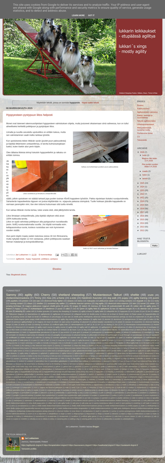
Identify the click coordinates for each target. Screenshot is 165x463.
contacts (63, 330)
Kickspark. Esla (56, 343)
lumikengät (16, 387)
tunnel (143, 303)
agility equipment (129, 351)
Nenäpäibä (119, 343)
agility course (60, 327)
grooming (95, 366)
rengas (75, 306)
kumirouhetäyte (144, 382)
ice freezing (109, 372)
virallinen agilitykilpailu (134, 337)
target (63, 414)
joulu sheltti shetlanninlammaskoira (64, 374)
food (47, 364)
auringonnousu (130, 319)
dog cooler (88, 330)
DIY (99, 324)
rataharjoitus (18, 400)
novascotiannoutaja (53, 390)
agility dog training (68, 319)
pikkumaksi (93, 335)
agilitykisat (104, 309)
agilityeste (34, 353)
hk (85, 369)
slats (16, 324)
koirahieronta (128, 379)
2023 (142, 190)
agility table (99, 311)
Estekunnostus (143, 109)
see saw (67, 317)
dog (69, 358)
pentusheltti (25, 393)
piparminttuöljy (72, 393)
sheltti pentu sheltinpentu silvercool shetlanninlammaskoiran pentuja (99, 317)
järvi (40, 377)
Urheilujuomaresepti (145, 124)
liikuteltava (132, 385)
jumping (153, 374)
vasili (121, 337)
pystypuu (54, 259)
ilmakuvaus (120, 372)
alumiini (107, 319)
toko (92, 337)
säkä (68, 309)
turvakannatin (63, 416)
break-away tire (28, 330)
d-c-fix (40, 358)
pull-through (112, 335)
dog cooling (108, 358)
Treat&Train (134, 348)
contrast (135, 356)
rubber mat (51, 403)
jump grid (76, 332)
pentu (66, 306)
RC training (26, 345)
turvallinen (74, 416)
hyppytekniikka (150, 314)
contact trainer (52, 330)
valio (139, 416)
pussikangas (137, 335)
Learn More (78, 15)
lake (64, 385)
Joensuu (94, 306)
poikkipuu (45, 259)
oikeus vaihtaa (132, 390)
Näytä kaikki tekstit (90, 102)
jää (45, 377)
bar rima (38, 356)
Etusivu (57, 268)
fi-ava (128, 361)
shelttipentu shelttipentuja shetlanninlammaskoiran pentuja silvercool (31, 411)
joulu (8, 317)
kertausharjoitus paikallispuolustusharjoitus (44, 379)
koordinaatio (52, 382)
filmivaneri (9, 364)
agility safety (24, 353)
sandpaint (155, 335)
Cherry (45, 294)
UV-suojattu (30, 327)
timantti (107, 414)
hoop (108, 369)
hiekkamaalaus (47, 369)
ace (43, 351)
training (37, 324)
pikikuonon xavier (106, 301)
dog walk (111, 298)
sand (117, 403)
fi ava (121, 361)
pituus (103, 335)
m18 (35, 387)
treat (130, 317)
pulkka (114, 395)
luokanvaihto (27, 387)
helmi (144, 175)
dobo (62, 358)
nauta (157, 332)
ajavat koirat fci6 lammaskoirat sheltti (129, 353)
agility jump (151, 306)
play (81, 393)
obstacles (115, 390)
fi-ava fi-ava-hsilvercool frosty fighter (144, 361)
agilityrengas (78, 353)
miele (84, 387)
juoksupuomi (96, 332)
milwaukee (92, 387)
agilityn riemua (67, 353)
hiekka (37, 369)
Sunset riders (116, 348)
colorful (127, 356)
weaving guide (11, 340)
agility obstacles (84, 319)
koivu (19, 382)
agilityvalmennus (119, 327)
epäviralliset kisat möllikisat (79, 361)
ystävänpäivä (127, 419)
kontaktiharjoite (29, 382)
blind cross (84, 356)
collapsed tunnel (80, 314)
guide (103, 366)
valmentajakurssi (77, 324)
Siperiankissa (32, 314)
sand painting (126, 403)
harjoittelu (153, 366)
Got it (91, 15)
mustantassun (141, 387)
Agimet (103, 340)
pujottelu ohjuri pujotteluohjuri (45, 395)
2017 (142, 212)
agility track (97, 319)
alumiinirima (149, 353)
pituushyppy (56, 317)
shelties (40, 303)
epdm (97, 330)
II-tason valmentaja (26, 343)
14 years (34, 340)
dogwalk (140, 301)
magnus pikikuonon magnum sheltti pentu (42, 306)
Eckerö (111, 340)
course (8, 358)
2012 (142, 230)
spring (47, 337)
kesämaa (65, 379)
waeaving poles (62, 419)
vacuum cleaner (129, 416)
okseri (56, 322)
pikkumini (44, 393)
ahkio (130, 327)
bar (7, 330)
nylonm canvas (77, 390)
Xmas (27, 351)
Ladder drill (30, 311)
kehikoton (110, 377)
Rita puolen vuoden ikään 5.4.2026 (150, 165)
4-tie (53, 340)
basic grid (142, 319)
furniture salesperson (86, 364)
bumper (93, 356)
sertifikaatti (13, 337)
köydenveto (49, 385)
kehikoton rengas (121, 377)
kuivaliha (102, 382)
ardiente (15, 356)
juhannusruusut (134, 374)
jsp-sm (55, 332)
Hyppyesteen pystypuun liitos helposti (29, 114)
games (86, 366)
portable (16, 395)
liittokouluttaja (143, 385)
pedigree (16, 393)
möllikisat (45, 317)
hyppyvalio (99, 372)
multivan (131, 387)
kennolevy (12, 379)
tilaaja (100, 414)
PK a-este (155, 343)
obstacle (41, 335)
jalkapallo (140, 372)
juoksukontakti (116, 306)
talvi (134, 303)
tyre (10, 311)
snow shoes (76, 411)
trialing (18, 416)
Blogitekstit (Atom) (18, 275)
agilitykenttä (45, 314)
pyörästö (105, 398)
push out (9, 398)
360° (47, 340)
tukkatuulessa (28, 416)
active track (51, 351)
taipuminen (42, 414)
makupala (91, 301)
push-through (125, 335)
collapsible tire (111, 311)
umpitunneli (139, 317)
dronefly (140, 358)
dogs (125, 358)
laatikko (57, 385)
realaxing (52, 400)
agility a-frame (86, 311)
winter (152, 303)
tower (148, 414)
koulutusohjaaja (74, 382)
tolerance (115, 414)
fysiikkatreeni (100, 364)
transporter (9, 416)
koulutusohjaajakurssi (89, 382)
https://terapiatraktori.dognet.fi (56, 445)
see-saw (36, 301)
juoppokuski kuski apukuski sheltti (25, 377)
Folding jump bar (11, 343)
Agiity (73, 340)
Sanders (75, 311)
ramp (148, 398)
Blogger (96, 427)
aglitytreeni (111, 353)
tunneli (156, 309)
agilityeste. (20, 259)
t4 (35, 414)
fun (155, 330)
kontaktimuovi (41, 382)
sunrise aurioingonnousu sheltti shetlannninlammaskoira (137, 411)
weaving (18, 311)
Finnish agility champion (133, 340)
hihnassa (72, 369)
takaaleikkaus (53, 414)
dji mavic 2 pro (75, 330)
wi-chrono (98, 419)
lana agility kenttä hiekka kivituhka (80, 385)
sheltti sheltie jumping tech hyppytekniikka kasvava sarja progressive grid (30, 408)
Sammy (11, 294)
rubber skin (138, 306)
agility (28, 294)
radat (133, 398)
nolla (42, 390)
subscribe (105, 411)
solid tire (38, 337)
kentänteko (109, 332)
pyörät (113, 398)
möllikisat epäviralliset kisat (15, 390)
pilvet (51, 393)
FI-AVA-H (119, 340)
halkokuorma (112, 366)
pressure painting (27, 395)
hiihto (79, 369)
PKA (10, 345)
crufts (33, 358)
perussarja (67, 335)
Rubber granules (43, 311)
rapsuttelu (155, 398)
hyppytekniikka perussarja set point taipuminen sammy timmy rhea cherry (68, 372)
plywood (85, 322)
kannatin (95, 377)
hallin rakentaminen (130, 366)
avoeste (22, 356)
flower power (137, 314)
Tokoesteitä (142, 140)
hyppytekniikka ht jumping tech (31, 372)
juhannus (123, 374)
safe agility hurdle (64, 403)
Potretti (16, 345)
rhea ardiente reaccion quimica (83, 400)
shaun (29, 303)
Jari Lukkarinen (32, 438)
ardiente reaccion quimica (80, 303)
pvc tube (87, 398)
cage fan (40, 330)
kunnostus (155, 382)
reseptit (67, 400)
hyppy (28, 259)
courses (16, 358)
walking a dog (74, 419)
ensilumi (21, 361)
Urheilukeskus (145, 348)
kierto (73, 379)
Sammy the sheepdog (60, 311)
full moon (73, 364)
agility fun (141, 351)
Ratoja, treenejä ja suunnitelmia (144, 116)
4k (68, 340)
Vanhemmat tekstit (118, 268)
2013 (142, 227)
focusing (40, 364)
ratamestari (28, 400)
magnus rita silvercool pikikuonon (51, 387)
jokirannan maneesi (43, 374)
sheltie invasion (26, 337)
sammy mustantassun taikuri (103, 403)
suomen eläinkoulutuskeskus (15, 414)
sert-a (13, 406)
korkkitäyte (63, 382)
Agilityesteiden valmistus (147, 112)
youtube (117, 419)
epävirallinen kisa (41, 361)
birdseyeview (68, 356)
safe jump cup (86, 403)
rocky (157, 301)
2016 (142, 216)
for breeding (56, 364)
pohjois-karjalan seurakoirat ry (103, 322)
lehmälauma (109, 385)
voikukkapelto (151, 337)
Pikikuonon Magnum (16, 314)
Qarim (82, 309)
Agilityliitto (95, 340)
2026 (142, 152)
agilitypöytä (105, 327)
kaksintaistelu (72, 377)
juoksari (86, 332)
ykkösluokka (108, 419)
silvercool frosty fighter (53, 301)
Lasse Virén (77, 343)
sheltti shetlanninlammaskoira (100, 408)
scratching (136, 403)
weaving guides (87, 419)
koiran (138, 379)
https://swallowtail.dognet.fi (104, 445)
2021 (142, 198)
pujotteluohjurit (105, 395)
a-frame (60, 298)
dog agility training (94, 358)
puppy (125, 298)
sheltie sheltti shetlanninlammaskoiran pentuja (87, 406)
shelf (33, 406)
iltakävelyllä (130, 372)
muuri (49, 322)
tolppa (129, 414)
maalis (145, 171)
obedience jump (90, 390)
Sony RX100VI (104, 348)
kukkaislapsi (132, 382)
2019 (142, 205)
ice (132, 311)
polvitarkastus (119, 393)
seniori (154, 403)
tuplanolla (112, 337)
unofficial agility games (88, 416)
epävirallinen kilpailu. (110, 330)
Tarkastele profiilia (28, 449)
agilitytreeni (89, 353)
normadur (12, 335)
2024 (142, 187)
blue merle (16, 330)
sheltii (143, 406)
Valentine (156, 348)
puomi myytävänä (151, 395)
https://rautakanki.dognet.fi (127, 445)
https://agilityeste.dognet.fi (32, 445)
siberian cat (145, 309)
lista (152, 385)
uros (100, 416)
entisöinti (30, 361)
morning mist (109, 387)
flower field (147, 330)
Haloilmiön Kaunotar (92, 298)
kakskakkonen (85, 377)
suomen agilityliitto (60, 337)
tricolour (46, 324)
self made (146, 403)
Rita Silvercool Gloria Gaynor (42, 345)
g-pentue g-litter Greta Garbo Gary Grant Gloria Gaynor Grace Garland (131, 364)
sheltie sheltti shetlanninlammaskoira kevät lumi (53, 406)
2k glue (150, 317)
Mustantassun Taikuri (107, 294)
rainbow (140, 398)
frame (65, 364)
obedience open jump (27, 335)
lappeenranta (98, 385)
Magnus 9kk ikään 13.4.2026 (149, 159)
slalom (84, 306)
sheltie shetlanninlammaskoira (115, 406)
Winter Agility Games (15, 351)
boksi (152, 319)
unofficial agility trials (60, 324)
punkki (128, 395)
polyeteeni (143, 393)
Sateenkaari (67, 345)
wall (88, 324)
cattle (100, 356)
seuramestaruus (23, 406)
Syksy (125, 348)
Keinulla (45, 343)
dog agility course (79, 358)
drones (148, 358)
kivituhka (92, 379)
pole (102, 393)
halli (120, 366)
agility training (140, 298)
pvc (143, 311)
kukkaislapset (36, 309)
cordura (154, 356)
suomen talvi (75, 337)
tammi (145, 178)
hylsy (137, 369)
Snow (104, 306)
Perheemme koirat (144, 133)
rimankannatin (136, 400)
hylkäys (124, 369)
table (85, 337)
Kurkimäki (67, 343)
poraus (8, 395)
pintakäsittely (60, 393)
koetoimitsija (117, 379)
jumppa (8, 377)
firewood (18, 364)
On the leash (145, 343)
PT (122, 324)
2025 (142, 183)
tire (149, 311)
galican (58, 366)
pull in (121, 395)
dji (46, 358)
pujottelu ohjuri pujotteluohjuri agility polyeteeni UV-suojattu (77, 395)
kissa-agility (82, 379)
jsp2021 (91, 374)
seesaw (128, 322)
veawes (15, 419)
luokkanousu (136, 332)
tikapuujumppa (79, 414)
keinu (80, 301)
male (67, 387)
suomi (30, 414)
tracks (155, 414)
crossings (25, 358)
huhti (144, 155)
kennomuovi (23, 379)
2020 (142, 201)
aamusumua (35, 351)
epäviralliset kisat (127, 330)
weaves (70, 301)
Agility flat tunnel (83, 340)
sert (7, 406)
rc (136, 309)
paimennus (143, 390)
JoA (116, 324)
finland (9, 309)
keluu (157, 377)
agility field (92, 309)
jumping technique (14, 306)
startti (97, 411)
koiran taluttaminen (149, 379)
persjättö (35, 393)
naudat (36, 390)
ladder (118, 332)
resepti (60, 400)
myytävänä (152, 387)
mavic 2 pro (76, 387)
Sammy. (57, 345)
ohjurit (123, 390)
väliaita (45, 419)
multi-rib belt (121, 387)
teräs (23, 324)
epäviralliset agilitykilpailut (58, 361)
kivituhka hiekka (103, 379)
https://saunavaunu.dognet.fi (81, 445)
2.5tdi (41, 340)
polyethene (152, 393)
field (138, 330)
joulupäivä (82, 374)
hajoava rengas (125, 309)
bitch (76, 356)
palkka (8, 393)
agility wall (83, 327)
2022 (142, 194)
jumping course (18, 317)
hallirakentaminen (12, 332)
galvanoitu (78, 366)
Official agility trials (132, 343)
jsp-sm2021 (65, 332)
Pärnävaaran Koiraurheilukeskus (138, 324)
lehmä (126, 332)
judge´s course (112, 374)
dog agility (99, 303)
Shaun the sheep (80, 345)
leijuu (118, 385)
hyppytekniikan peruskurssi (39, 332)
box (114, 309)
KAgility (37, 343)
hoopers (116, 369)
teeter (69, 414)
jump (25, 309)
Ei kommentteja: (46, 255)
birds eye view (56, 356)
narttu (29, 390)
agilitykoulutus (54, 353)
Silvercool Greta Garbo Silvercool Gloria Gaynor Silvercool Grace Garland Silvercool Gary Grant (64, 348)
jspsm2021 (100, 374)
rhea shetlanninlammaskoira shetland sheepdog (112, 400)
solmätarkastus (88, 411)
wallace (156, 311)
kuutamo (17, 385)
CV (138, 137)
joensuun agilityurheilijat (26, 374)
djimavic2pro (54, 358)
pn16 (87, 393)
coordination (145, 356)
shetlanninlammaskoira (17, 298)
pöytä (120, 322)
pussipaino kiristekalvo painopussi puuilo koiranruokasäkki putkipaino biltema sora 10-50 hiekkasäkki (48, 398)
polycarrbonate (132, 393)
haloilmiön (143, 366)
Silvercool (19, 327)
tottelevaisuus (138, 414)
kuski (10, 385)
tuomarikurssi (40, 416)
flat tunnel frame (29, 364)
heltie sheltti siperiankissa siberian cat (19, 369)
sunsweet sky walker (56, 303)
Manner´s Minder (96, 343)
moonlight (147, 332)
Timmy (38, 298)
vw (39, 419)
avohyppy (152, 327)
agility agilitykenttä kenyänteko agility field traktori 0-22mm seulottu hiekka (96, 351)
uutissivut (108, 416)
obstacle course (103, 390)
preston (25, 301)
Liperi (86, 343)
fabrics (114, 361)
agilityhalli (43, 353)
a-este (73, 298)
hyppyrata (123, 311)
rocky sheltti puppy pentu (36, 403)
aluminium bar (140, 327)
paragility (56, 335)
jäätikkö (51, 377)
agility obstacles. (11, 353)
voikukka (33, 419)
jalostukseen (150, 372)
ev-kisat (113, 314)
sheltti (151, 295)
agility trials (72, 327)
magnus (40, 322)
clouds (107, 356)
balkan (30, 356)
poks (137, 311)
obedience (50, 309)
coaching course (117, 356)
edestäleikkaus (11, 361)
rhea (49, 298)
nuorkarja (66, 390)
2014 (142, 223)
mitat (100, 387)
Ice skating (108, 324)
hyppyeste (36, 259)
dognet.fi (117, 358)
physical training (80, 335)
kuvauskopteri (27, 385)
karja (102, 377)
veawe (8, 419)
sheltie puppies (133, 406)
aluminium (117, 319)
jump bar (145, 374)
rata (9, 400)
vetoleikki (24, 419)
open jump (66, 322)
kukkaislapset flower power (117, 382)
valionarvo (147, 416)
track (29, 324)
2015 (142, 219)
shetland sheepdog (72, 294)
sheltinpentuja (151, 406)
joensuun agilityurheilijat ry (24, 322)
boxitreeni (67, 314)
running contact (16, 303)
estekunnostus (96, 361)
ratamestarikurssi (40, 400)
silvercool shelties (63, 411)
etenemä (107, 361)
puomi (156, 298)
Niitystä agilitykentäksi (146, 121)
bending (46, 356)
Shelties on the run (95, 345)
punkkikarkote (137, 395)
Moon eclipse (108, 343)
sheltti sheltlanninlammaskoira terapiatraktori (73, 408)
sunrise (113, 411)
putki (128, 306)
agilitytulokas (100, 353)
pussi (60, 309)
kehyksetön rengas (136, 377)
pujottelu (14, 301)
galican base (67, 366)
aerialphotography (64, 351)
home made (100, 369)
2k (93, 324)
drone (104, 314)
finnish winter (124, 314)
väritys (52, 419)
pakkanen (153, 390)
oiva (48, 335)
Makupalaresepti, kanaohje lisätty (144, 129)
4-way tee (61, 340)
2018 (142, 208)
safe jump (75, 403)
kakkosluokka (61, 377)
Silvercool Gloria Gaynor (21, 348)
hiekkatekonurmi (60, 369)
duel (155, 358)
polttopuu (109, 393)
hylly (131, 369)
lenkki (124, 385)
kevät (37, 317)
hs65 (24, 332)
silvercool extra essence (118, 303)
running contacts (125, 301)
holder (91, 369)
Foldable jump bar (150, 340)
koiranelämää (10, 382)
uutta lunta (117, 416)
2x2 (74, 309)
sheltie (134, 294)
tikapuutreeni (90, 414)
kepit (29, 317)
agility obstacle (152, 351)
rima (147, 335)
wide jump (24, 340)
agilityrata (56, 314)
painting (76, 322)
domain (132, 358)
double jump (94, 314)
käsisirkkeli (38, 385)
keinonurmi (149, 377)
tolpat (123, 414)
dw (149, 301)
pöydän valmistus (123, 398)
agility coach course (45, 327)
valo (155, 416)
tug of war (101, 337)
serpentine (138, 322)
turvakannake (52, 416)
